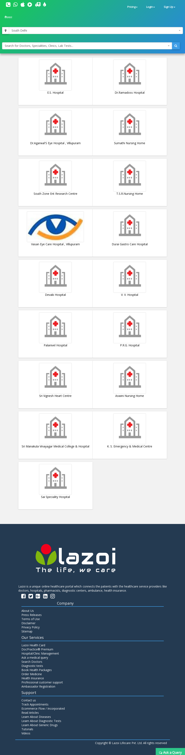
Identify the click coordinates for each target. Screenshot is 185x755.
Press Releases (31, 615)
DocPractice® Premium (37, 649)
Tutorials (27, 729)
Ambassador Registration (38, 686)
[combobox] (96, 30)
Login (150, 7)
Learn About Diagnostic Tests (41, 721)
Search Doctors (31, 662)
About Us (27, 611)
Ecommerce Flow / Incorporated (43, 708)
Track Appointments (34, 704)
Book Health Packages (36, 670)
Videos (25, 733)
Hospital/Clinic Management (40, 653)
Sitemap (26, 631)
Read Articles (30, 713)
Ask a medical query (34, 657)
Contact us (28, 700)
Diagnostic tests (32, 666)
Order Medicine (31, 674)
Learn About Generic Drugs (39, 725)
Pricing (132, 7)
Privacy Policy (30, 627)
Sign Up (169, 7)
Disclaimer (28, 623)
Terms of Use (30, 619)
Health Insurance (32, 678)
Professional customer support (42, 682)
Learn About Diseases (36, 717)
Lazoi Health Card (33, 645)
